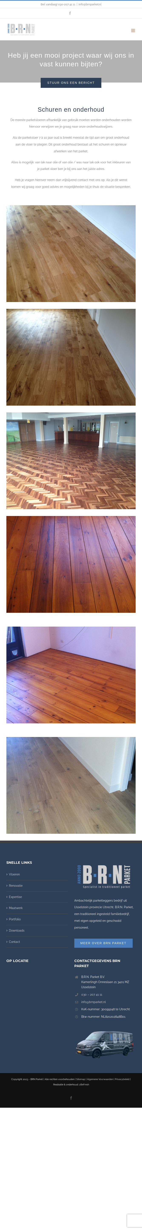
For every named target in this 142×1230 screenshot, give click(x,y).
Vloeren (14, 874)
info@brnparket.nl (90, 4)
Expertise (15, 897)
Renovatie (16, 885)
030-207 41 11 (66, 4)
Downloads (16, 930)
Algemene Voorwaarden (100, 1079)
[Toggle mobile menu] (133, 30)
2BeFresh (84, 1084)
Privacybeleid (122, 1079)
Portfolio (15, 919)
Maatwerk (16, 908)
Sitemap (80, 1079)
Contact (14, 942)
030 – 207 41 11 (91, 994)
